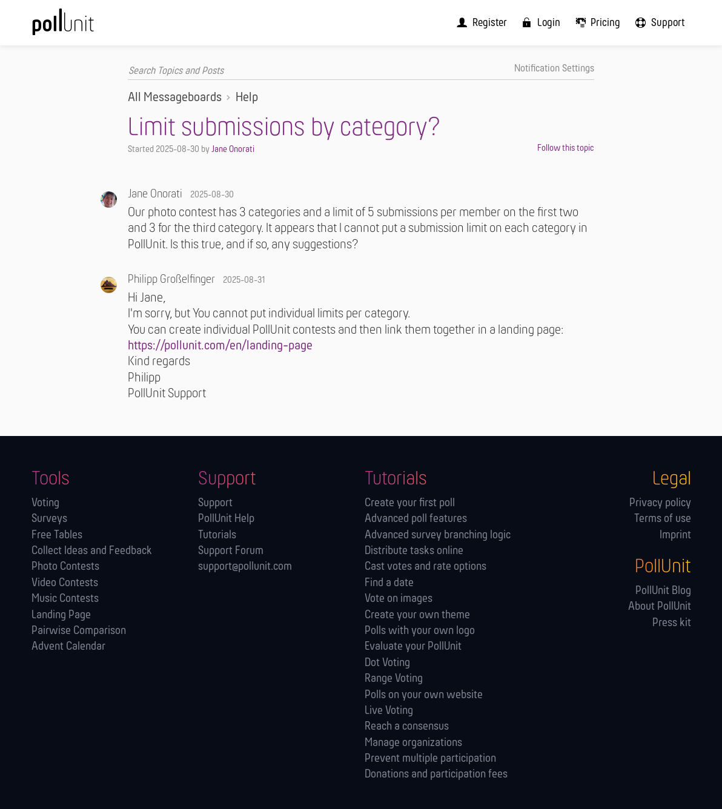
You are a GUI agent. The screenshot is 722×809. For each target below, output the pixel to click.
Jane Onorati (232, 149)
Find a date (389, 583)
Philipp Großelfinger (171, 280)
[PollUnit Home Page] (81, 26)
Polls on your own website (424, 695)
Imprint (675, 535)
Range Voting (394, 678)
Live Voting (389, 710)
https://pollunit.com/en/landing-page (220, 346)
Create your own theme (417, 615)
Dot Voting (387, 663)
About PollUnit (659, 607)
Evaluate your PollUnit (413, 647)
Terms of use (662, 519)
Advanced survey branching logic (438, 535)
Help (247, 98)
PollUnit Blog (663, 590)
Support (215, 503)
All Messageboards (175, 98)
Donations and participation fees (436, 775)
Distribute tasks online (414, 550)
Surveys (49, 519)
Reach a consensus (407, 727)
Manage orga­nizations (413, 742)
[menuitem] (488, 22)
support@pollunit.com (245, 567)
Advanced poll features (416, 519)
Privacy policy (660, 503)
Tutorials (217, 535)
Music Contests (65, 599)
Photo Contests (65, 567)
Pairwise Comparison (78, 630)
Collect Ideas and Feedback (91, 550)
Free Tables (56, 535)
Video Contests (64, 583)
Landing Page (61, 615)
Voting (45, 503)
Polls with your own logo (420, 630)
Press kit (671, 623)
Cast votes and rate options (425, 567)
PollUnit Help (226, 519)
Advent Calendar (68, 647)
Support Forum (230, 550)
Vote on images (398, 599)
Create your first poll (410, 503)
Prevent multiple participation (430, 758)
